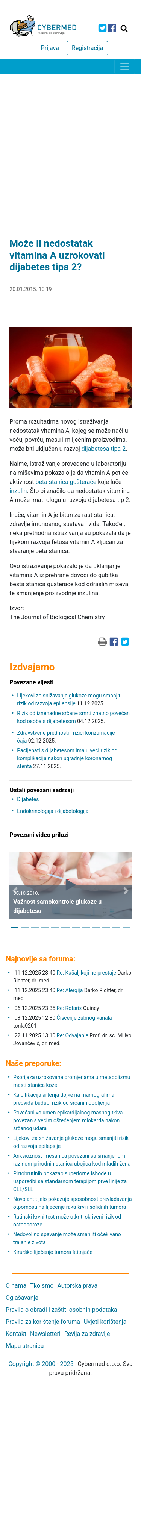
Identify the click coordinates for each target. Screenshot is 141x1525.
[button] (15, 890)
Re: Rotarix (69, 1008)
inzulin (18, 490)
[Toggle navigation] (124, 66)
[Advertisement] (70, 148)
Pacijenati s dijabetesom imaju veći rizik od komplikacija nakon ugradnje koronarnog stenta (67, 758)
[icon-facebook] (112, 28)
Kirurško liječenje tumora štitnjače (52, 1252)
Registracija (87, 48)
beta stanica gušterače (65, 481)
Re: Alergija (70, 990)
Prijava (50, 48)
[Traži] (124, 28)
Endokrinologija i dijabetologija (52, 811)
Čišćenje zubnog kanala (84, 1018)
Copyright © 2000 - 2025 (40, 1363)
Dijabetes (28, 799)
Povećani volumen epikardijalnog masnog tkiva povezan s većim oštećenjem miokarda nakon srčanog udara (68, 1120)
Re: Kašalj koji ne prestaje (86, 973)
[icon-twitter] (102, 28)
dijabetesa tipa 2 (104, 448)
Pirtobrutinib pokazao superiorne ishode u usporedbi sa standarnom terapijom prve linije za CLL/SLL (70, 1181)
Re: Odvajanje (72, 1035)
